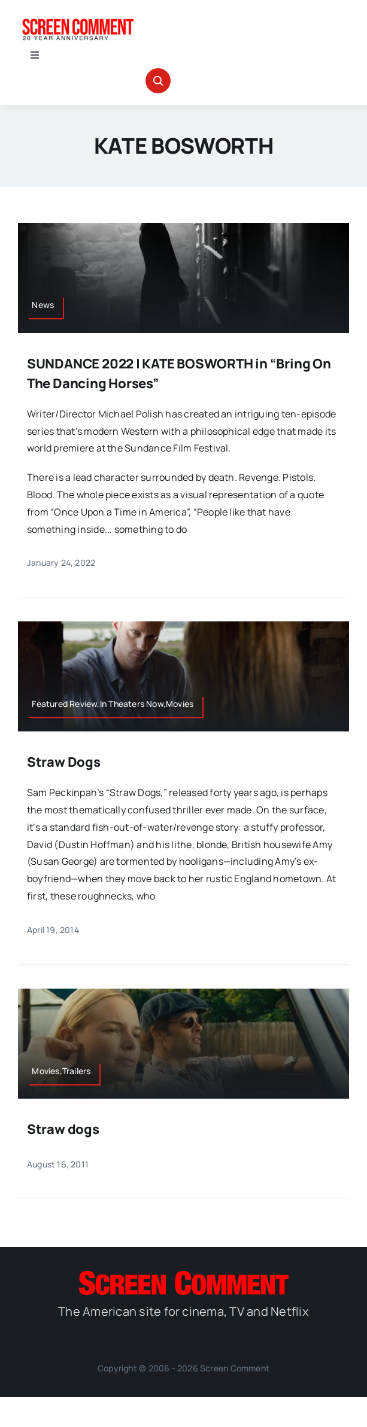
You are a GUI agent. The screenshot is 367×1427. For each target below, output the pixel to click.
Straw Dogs (64, 762)
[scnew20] (78, 16)
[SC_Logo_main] (184, 1275)
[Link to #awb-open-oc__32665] (158, 80)
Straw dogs (63, 1129)
